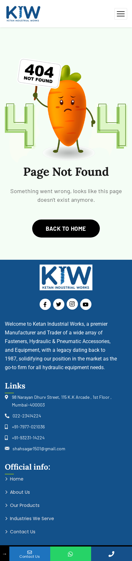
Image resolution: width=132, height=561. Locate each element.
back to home (66, 228)
